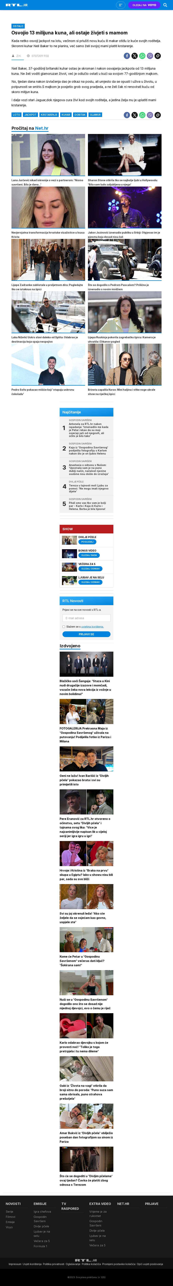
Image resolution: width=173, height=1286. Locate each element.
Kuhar (66, 114)
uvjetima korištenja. (92, 626)
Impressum (15, 1264)
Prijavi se (86, 634)
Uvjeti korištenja (32, 1264)
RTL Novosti (73, 601)
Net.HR (123, 1204)
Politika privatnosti (53, 1264)
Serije (9, 1211)
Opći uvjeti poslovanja (150, 1264)
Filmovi (10, 1217)
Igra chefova (42, 1211)
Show (68, 529)
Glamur (95, 114)
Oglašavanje (73, 1264)
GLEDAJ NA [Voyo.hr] (144, 5)
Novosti (13, 1204)
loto (16, 114)
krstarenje (49, 114)
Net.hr (42, 128)
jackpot (30, 114)
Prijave (151, 1204)
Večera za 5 (42, 1241)
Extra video (100, 1204)
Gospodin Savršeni (40, 1219)
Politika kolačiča (91, 1264)
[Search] (165, 5)
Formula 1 (40, 1246)
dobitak (80, 114)
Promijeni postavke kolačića (118, 1264)
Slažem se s (85, 626)
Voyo (9, 1227)
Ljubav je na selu (42, 1234)
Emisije (10, 1222)
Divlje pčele (41, 1226)
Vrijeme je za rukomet (98, 1214)
